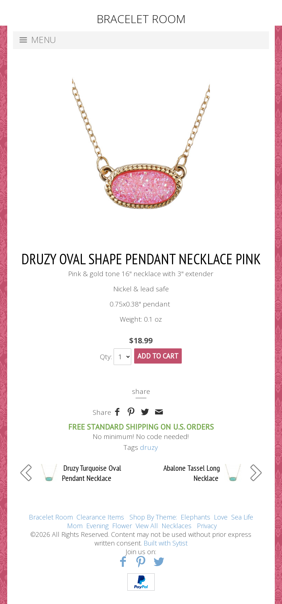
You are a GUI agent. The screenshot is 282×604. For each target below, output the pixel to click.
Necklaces (176, 525)
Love (221, 517)
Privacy (207, 525)
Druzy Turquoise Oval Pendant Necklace (91, 473)
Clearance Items (100, 517)
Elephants (195, 517)
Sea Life (242, 517)
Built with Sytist (166, 543)
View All (147, 525)
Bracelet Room (51, 517)
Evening (97, 525)
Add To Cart (158, 356)
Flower (122, 525)
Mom (75, 525)
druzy (149, 447)
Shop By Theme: (154, 517)
